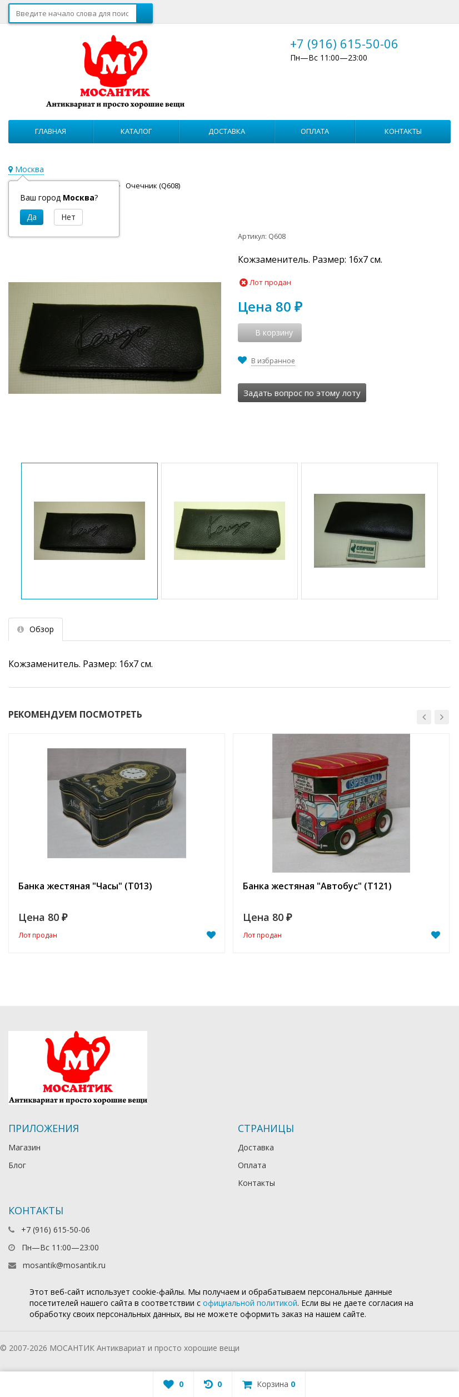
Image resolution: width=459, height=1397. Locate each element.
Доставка (226, 131)
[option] (116, 843)
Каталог (136, 131)
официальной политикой (250, 1303)
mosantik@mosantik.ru (64, 1265)
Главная (50, 131)
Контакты (403, 131)
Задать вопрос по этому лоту (302, 392)
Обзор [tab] (35, 629)
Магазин (24, 1147)
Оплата (315, 131)
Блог (17, 1165)
